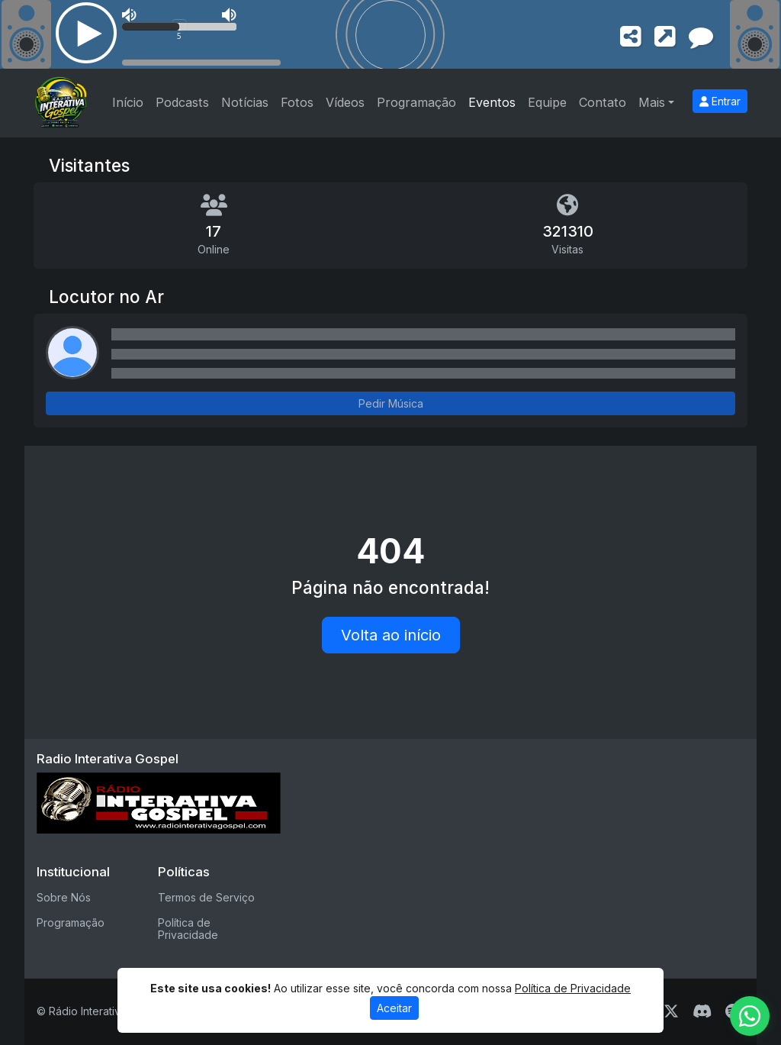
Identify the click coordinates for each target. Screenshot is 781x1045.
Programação (416, 102)
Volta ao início (391, 635)
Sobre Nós (64, 897)
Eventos (492, 102)
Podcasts (182, 102)
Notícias (244, 102)
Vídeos (345, 102)
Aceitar (394, 1014)
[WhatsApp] (750, 1016)
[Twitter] (671, 1011)
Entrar (720, 101)
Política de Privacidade (188, 929)
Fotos (297, 102)
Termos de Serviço (206, 897)
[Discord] (702, 1011)
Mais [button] (651, 102)
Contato (602, 102)
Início (127, 102)
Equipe (547, 102)
